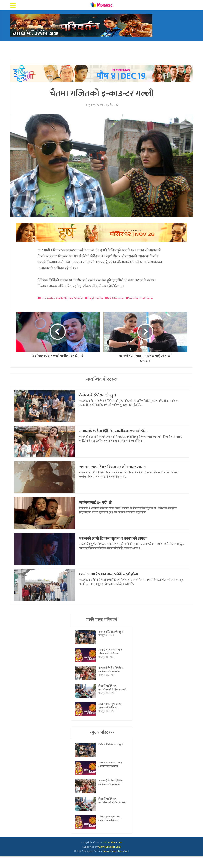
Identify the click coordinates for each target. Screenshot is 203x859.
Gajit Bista (95, 298)
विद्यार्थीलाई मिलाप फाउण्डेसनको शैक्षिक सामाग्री (109, 691)
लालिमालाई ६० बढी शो (98, 502)
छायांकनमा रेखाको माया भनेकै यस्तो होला (113, 574)
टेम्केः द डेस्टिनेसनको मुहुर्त (100, 395)
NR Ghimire (115, 298)
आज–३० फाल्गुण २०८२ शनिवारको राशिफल (110, 653)
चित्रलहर (114, 105)
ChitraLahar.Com (112, 845)
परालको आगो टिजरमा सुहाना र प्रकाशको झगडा (118, 538)
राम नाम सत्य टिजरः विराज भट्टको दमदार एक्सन (118, 466)
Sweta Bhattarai (140, 298)
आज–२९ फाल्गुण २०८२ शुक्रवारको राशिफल (110, 709)
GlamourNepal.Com (109, 849)
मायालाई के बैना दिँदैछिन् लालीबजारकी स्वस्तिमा (118, 431)
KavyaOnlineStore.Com (116, 853)
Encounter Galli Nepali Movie (61, 298)
